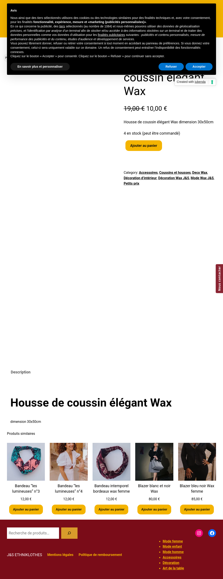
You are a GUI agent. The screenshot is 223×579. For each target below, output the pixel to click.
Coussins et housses (175, 173)
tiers (62, 26)
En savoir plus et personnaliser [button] (40, 66)
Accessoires (148, 173)
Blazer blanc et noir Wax (154, 489)
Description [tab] (20, 372)
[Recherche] (69, 533)
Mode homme (173, 552)
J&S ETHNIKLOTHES (24, 555)
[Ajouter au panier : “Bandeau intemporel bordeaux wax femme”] (111, 509)
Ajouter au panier (143, 146)
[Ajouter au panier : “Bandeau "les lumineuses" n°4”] (69, 509)
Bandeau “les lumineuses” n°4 (69, 489)
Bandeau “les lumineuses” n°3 (26, 489)
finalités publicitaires (111, 35)
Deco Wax (199, 173)
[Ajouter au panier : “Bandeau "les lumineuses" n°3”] (26, 509)
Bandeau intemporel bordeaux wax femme (111, 489)
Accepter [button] (199, 66)
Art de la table (173, 568)
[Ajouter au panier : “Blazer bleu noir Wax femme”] (197, 509)
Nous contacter (219, 278)
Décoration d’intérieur (140, 178)
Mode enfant (172, 547)
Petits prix (131, 184)
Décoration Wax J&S (173, 178)
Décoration (171, 563)
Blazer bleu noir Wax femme (197, 489)
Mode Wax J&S (202, 178)
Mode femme (173, 541)
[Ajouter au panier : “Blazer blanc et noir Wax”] (154, 509)
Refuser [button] (171, 66)
